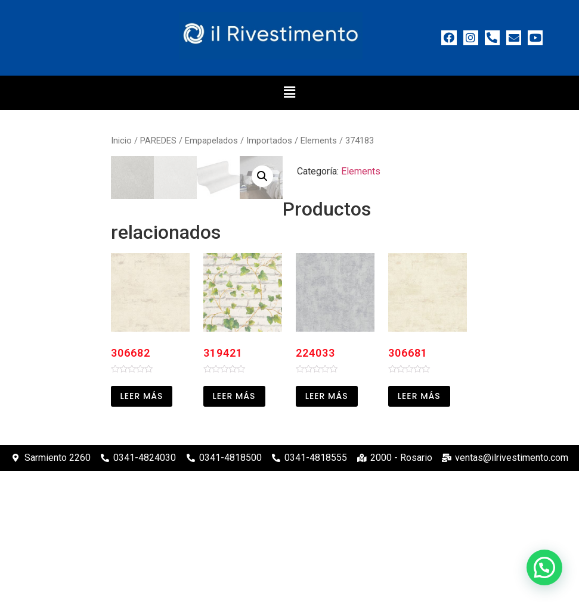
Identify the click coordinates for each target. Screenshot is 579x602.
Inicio (121, 140)
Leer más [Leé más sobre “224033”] (326, 527)
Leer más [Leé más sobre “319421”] (234, 527)
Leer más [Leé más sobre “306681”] (419, 527)
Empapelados (211, 140)
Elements (319, 140)
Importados (269, 140)
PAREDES (158, 140)
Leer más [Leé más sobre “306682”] (141, 527)
